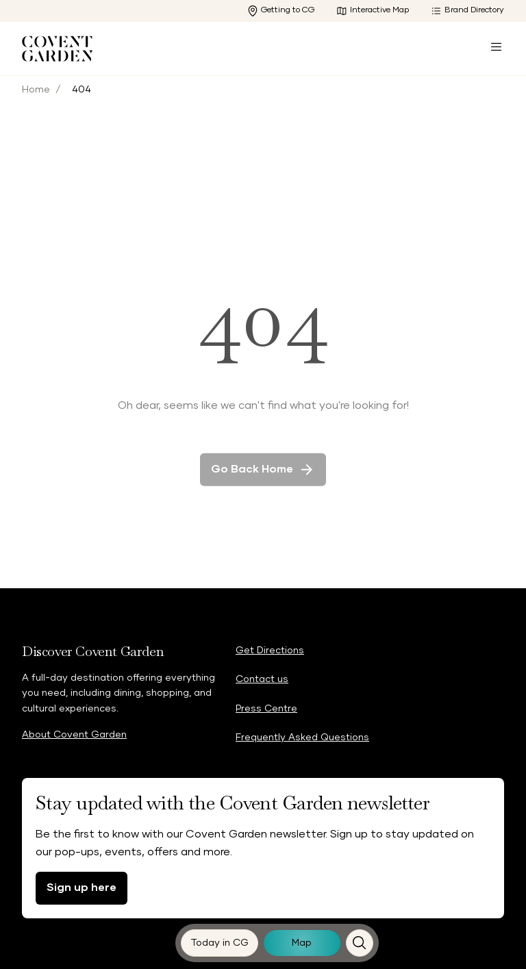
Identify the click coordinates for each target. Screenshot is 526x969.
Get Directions (270, 650)
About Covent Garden (74, 735)
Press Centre (266, 709)
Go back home (263, 478)
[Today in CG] (220, 943)
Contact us (262, 679)
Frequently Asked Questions (302, 737)
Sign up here (81, 887)
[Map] (302, 943)
